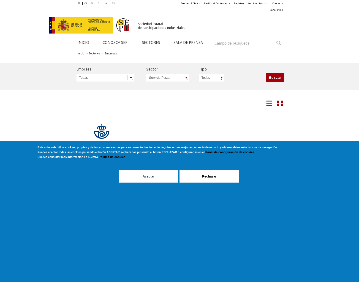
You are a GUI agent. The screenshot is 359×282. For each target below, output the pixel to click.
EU (92, 3)
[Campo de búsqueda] (279, 43)
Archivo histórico (257, 3)
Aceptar (149, 176)
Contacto (277, 3)
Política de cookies (112, 157)
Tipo (203, 69)
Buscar (275, 77)
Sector (152, 69)
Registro (239, 3)
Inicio (83, 42)
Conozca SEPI (116, 42)
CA (85, 3)
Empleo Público (190, 3)
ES (79, 3)
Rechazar (209, 176)
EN (113, 3)
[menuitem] (80, 3)
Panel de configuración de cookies (229, 152)
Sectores (151, 42)
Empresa (84, 69)
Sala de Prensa (188, 42)
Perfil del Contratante (217, 3)
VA (106, 3)
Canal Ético (276, 9)
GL (99, 3)
